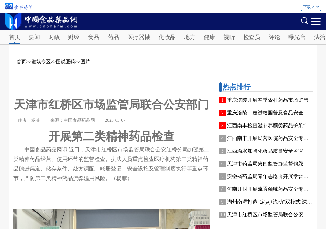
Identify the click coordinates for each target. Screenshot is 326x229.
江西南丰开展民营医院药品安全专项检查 (273, 138)
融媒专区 (41, 61)
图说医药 (65, 61)
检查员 (251, 37)
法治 (319, 37)
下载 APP (311, 7)
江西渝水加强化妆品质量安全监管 (265, 151)
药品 (113, 37)
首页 (14, 37)
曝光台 (297, 37)
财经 (74, 37)
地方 (189, 37)
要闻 (34, 37)
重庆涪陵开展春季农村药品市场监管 (267, 100)
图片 (85, 61)
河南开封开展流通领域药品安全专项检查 (273, 189)
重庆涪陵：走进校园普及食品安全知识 (270, 112)
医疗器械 (138, 37)
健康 (209, 37)
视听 (229, 37)
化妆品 (167, 37)
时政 (54, 37)
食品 (93, 37)
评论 (274, 37)
